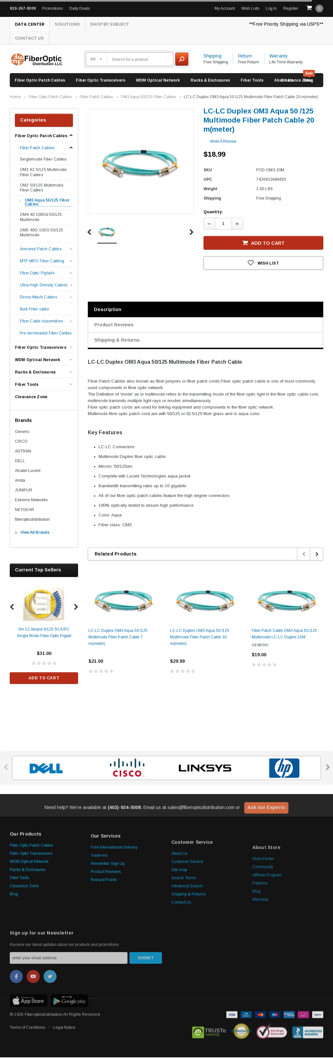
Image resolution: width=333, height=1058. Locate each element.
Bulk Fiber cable (34, 310)
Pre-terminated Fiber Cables (46, 334)
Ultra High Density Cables (43, 286)
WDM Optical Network (158, 81)
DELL (20, 461)
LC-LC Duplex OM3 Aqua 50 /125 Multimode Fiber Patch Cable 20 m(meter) (251, 97)
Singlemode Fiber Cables (43, 160)
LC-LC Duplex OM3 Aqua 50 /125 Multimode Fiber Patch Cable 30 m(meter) (199, 638)
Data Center (30, 24)
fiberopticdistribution (32, 520)
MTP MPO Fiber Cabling (42, 262)
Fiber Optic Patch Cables (40, 81)
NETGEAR (24, 510)
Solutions (69, 24)
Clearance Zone (296, 81)
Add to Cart (44, 678)
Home (15, 97)
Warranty (278, 56)
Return (245, 56)
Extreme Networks (31, 500)
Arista (20, 481)
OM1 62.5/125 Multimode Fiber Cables (43, 173)
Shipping (212, 56)
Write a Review (223, 142)
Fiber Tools (252, 81)
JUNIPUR (23, 491)
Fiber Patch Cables (96, 97)
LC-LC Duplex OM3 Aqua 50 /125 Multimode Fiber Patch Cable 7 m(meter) (118, 638)
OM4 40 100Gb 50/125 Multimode (41, 218)
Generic (22, 432)
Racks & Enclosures (210, 81)
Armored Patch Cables (40, 250)
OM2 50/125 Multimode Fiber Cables (41, 188)
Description (107, 310)
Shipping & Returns (117, 340)
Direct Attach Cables (38, 298)
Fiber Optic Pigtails (37, 274)
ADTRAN (23, 452)
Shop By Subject (113, 24)
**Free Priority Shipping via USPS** (286, 24)
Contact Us (30, 38)
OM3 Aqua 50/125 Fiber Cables (148, 97)
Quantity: (213, 212)
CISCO (21, 442)
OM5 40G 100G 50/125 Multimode (41, 233)
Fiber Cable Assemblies (41, 322)
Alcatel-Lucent (27, 471)
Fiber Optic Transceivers (100, 81)
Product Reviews (114, 325)
